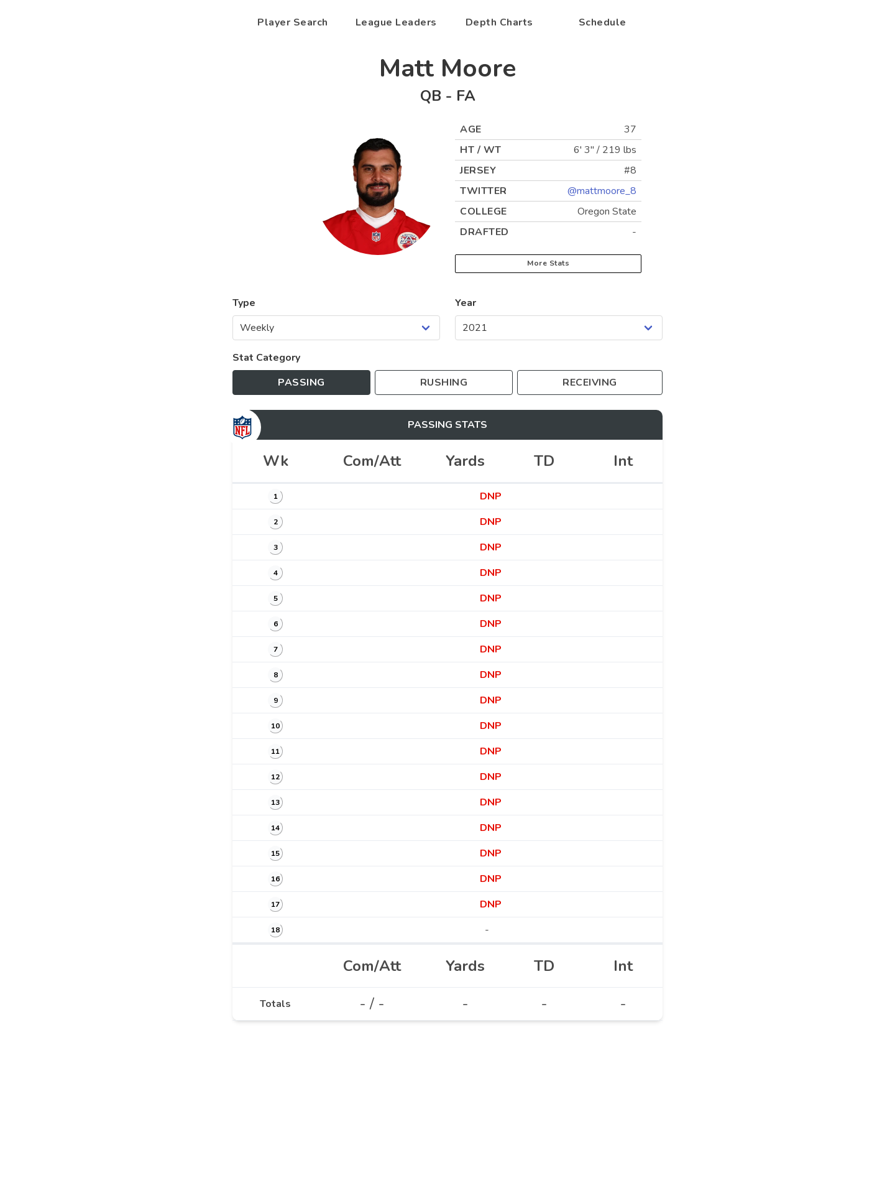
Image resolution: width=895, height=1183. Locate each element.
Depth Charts (499, 22)
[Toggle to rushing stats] (444, 382)
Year (465, 303)
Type (243, 303)
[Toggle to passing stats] (301, 382)
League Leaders (396, 22)
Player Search (292, 22)
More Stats (548, 263)
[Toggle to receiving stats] (590, 382)
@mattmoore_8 (601, 191)
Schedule (602, 22)
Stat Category (266, 357)
